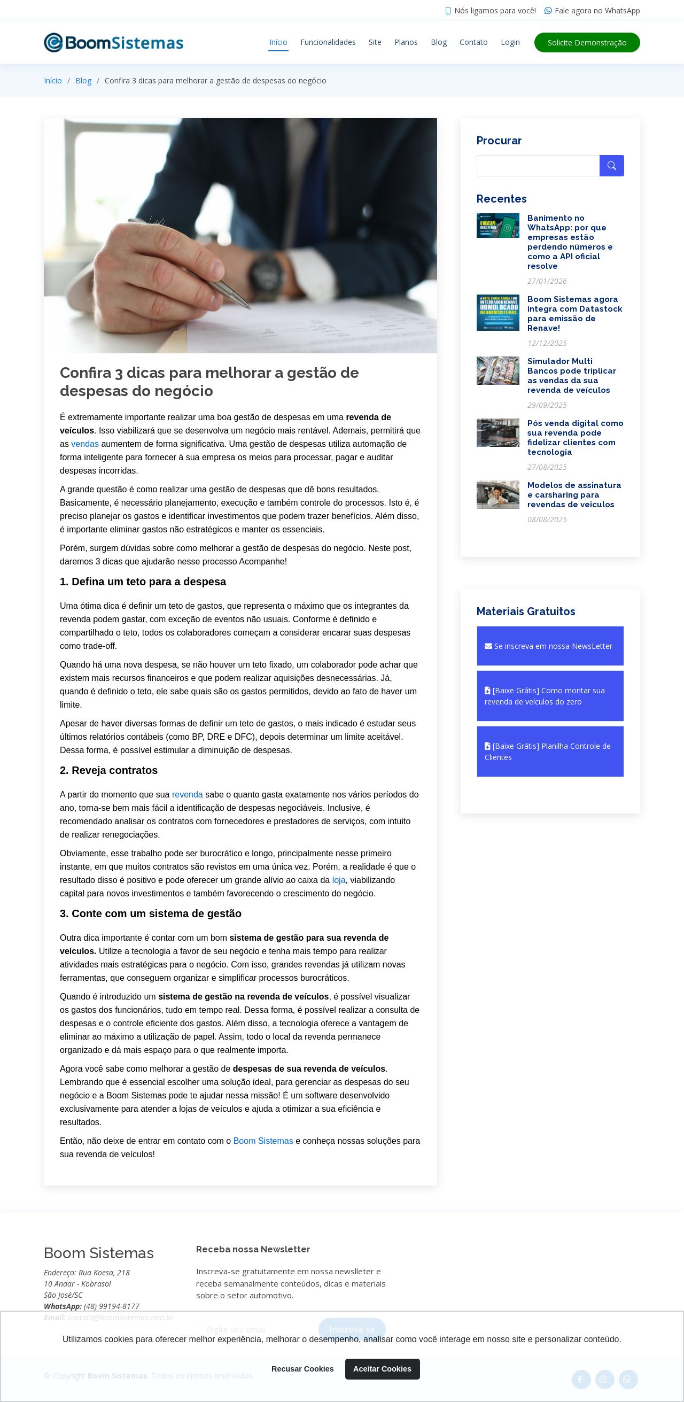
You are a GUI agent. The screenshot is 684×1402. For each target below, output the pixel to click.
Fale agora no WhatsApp (597, 10)
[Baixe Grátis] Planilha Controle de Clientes (548, 751)
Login (510, 42)
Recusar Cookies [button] (302, 1369)
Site (375, 42)
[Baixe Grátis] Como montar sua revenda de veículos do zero (545, 696)
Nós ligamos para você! (495, 10)
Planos (406, 42)
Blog (439, 42)
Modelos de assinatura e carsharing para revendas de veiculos (574, 495)
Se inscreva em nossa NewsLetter (548, 646)
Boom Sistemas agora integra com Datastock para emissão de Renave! (575, 314)
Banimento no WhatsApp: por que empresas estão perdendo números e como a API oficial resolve (570, 242)
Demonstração (587, 42)
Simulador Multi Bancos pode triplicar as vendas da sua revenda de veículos (571, 376)
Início (278, 42)
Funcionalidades (328, 42)
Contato (474, 42)
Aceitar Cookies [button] (382, 1369)
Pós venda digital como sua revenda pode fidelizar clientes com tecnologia (575, 438)
